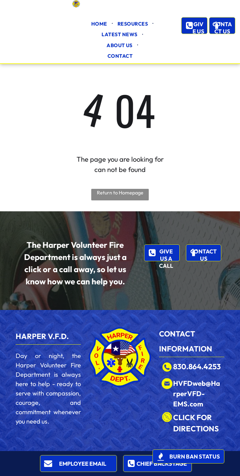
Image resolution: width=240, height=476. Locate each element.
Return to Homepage (120, 192)
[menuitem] (100, 23)
